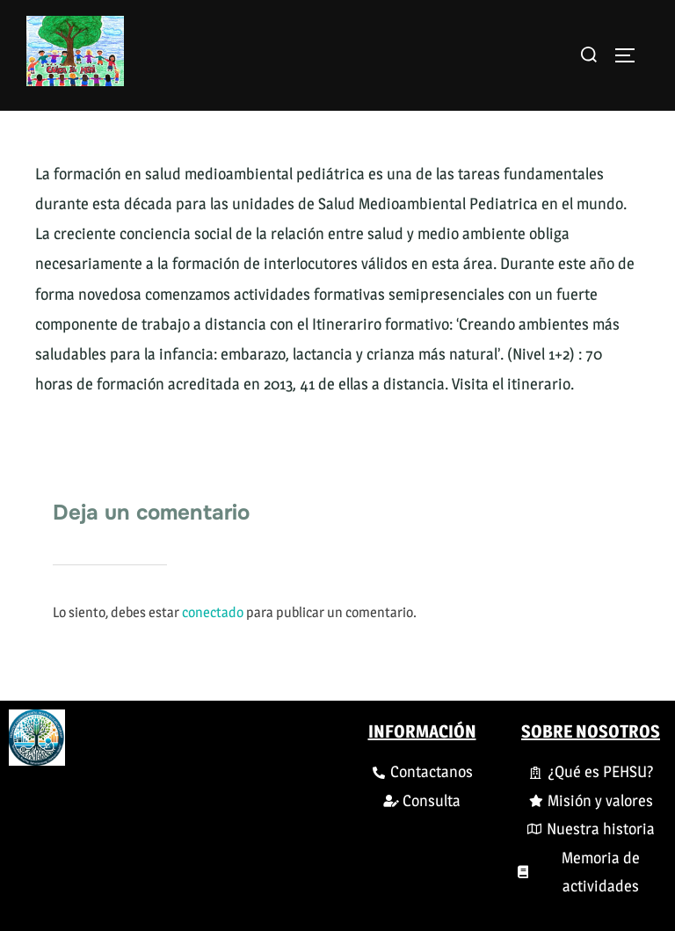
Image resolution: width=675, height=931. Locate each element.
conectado (212, 612)
